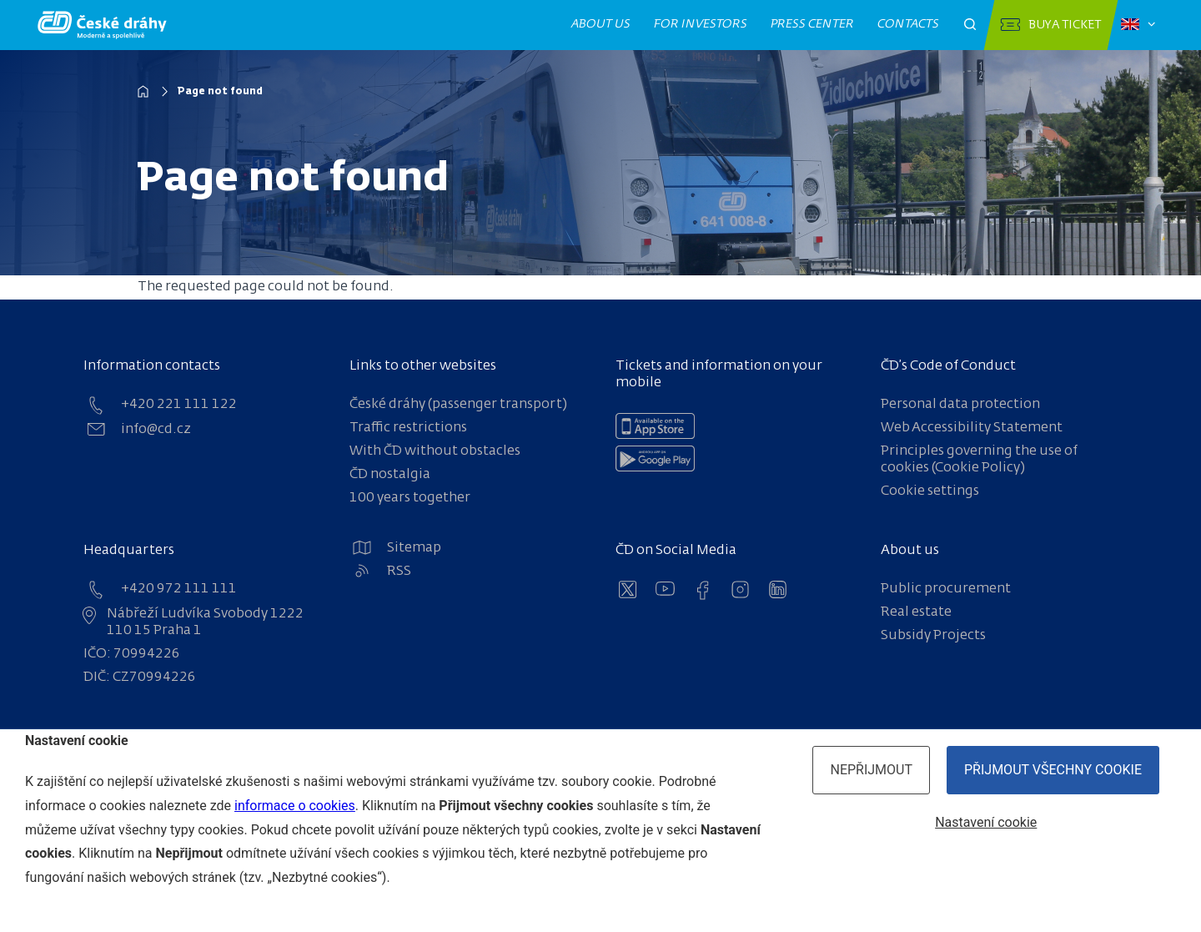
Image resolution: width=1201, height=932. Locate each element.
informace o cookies (294, 806)
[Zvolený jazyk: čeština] (1138, 25)
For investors (701, 24)
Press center (813, 24)
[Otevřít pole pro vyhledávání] (970, 25)
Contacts (909, 24)
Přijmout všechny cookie (1053, 770)
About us (601, 24)
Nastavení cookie (986, 822)
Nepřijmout (871, 770)
